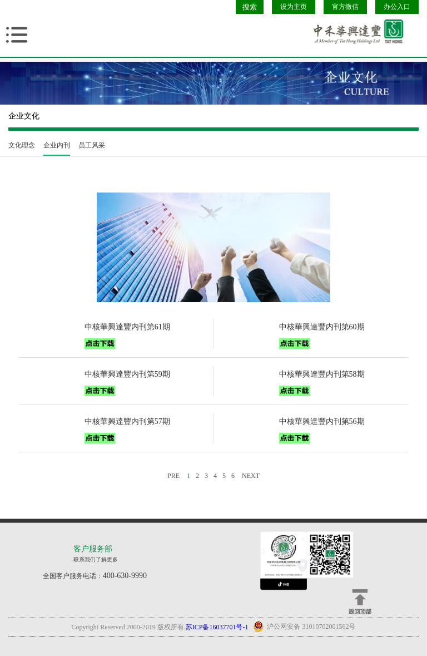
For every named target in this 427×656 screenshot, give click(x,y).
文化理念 (21, 145)
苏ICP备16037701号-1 (217, 627)
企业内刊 (56, 145)
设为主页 (293, 7)
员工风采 (91, 145)
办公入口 (397, 7)
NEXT (251, 476)
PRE (173, 476)
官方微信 (345, 7)
